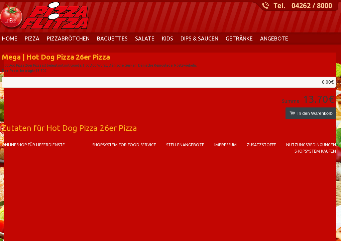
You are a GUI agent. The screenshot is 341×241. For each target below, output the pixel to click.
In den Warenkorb (311, 113)
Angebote (274, 38)
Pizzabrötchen (68, 38)
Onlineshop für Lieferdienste (33, 145)
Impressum (225, 145)
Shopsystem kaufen (315, 151)
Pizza (32, 38)
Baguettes (112, 38)
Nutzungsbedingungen (311, 145)
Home (9, 38)
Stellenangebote (185, 145)
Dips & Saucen (199, 38)
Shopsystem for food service (124, 145)
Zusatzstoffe (261, 145)
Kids (167, 38)
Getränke (239, 38)
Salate (144, 38)
